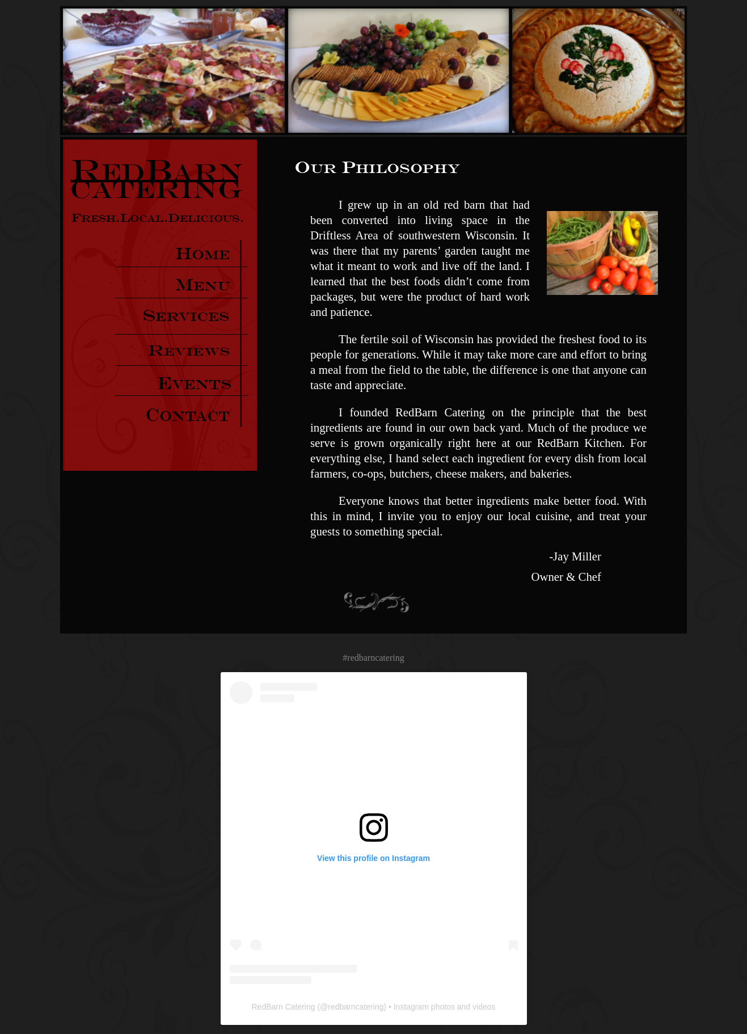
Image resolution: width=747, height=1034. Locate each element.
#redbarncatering (373, 657)
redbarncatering (355, 1006)
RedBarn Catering (283, 1006)
